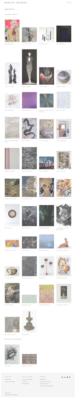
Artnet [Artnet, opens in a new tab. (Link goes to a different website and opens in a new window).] (67, 377)
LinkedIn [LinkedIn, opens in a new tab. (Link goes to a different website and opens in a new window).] (65, 377)
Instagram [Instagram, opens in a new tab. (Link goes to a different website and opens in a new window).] (62, 377)
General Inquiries (45, 381)
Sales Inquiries (44, 383)
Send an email (70, 377)
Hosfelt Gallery (18, 3)
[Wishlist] (68, 2)
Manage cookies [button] (8, 392)
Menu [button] (70, 3)
